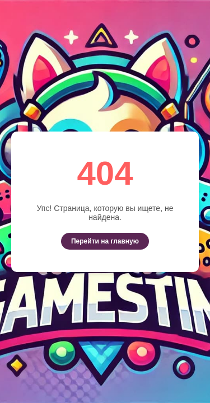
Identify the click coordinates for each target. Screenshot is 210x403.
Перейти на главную (105, 241)
